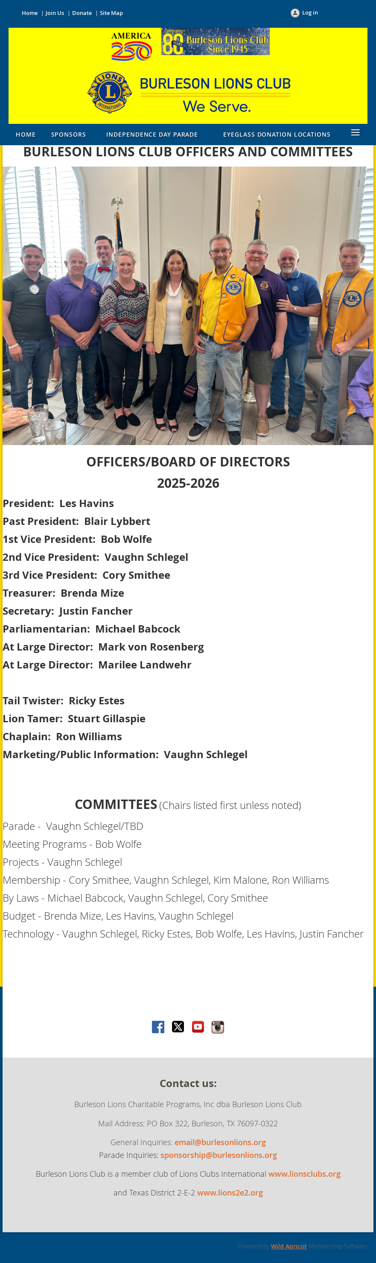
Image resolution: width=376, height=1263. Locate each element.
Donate (82, 13)
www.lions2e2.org (230, 1192)
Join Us (55, 13)
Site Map (111, 13)
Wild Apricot (289, 1246)
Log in (310, 12)
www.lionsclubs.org (304, 1174)
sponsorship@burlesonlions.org (218, 1155)
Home (30, 13)
